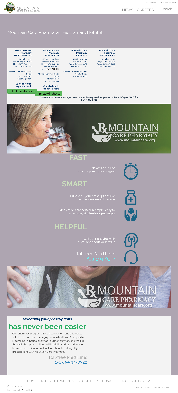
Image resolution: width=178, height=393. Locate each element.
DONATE (108, 381)
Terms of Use (161, 387)
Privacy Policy (142, 387)
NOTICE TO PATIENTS (57, 381)
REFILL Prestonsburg (22, 91)
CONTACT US (141, 381)
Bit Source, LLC (25, 390)
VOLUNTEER (88, 381)
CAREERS (145, 10)
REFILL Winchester (48, 93)
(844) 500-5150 (53, 69)
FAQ (123, 381)
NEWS (127, 10)
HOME (31, 381)
